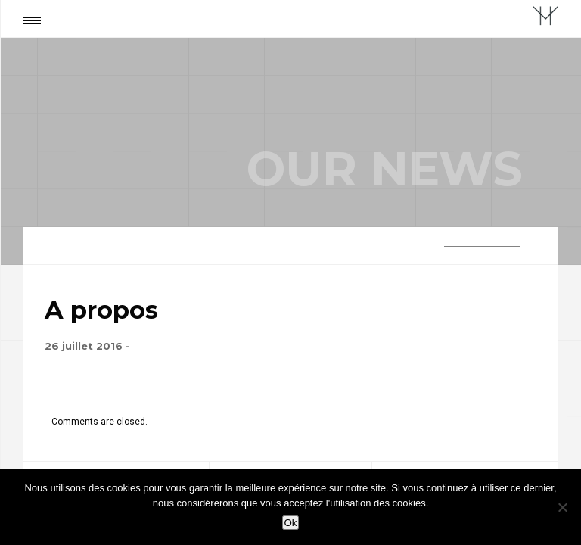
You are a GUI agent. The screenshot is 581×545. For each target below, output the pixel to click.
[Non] (562, 507)
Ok (290, 522)
